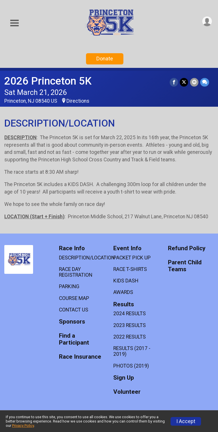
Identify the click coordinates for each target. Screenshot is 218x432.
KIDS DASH (125, 281)
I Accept (185, 421)
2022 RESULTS (129, 337)
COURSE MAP (74, 298)
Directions (77, 101)
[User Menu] (207, 21)
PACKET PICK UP (132, 258)
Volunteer (127, 392)
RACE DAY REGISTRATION (75, 272)
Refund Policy (186, 248)
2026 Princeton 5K (47, 81)
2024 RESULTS (129, 313)
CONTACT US (73, 310)
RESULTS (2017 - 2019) (131, 351)
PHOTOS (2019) (131, 366)
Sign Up (123, 377)
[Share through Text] (204, 82)
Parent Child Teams (185, 266)
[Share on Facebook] (174, 82)
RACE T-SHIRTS (130, 269)
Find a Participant (74, 339)
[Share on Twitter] (184, 82)
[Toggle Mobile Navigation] (14, 23)
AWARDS (123, 292)
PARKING (69, 286)
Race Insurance (80, 356)
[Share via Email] (194, 82)
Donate (104, 59)
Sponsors (72, 321)
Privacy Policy (23, 425)
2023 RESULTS (129, 325)
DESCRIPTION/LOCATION (82, 258)
